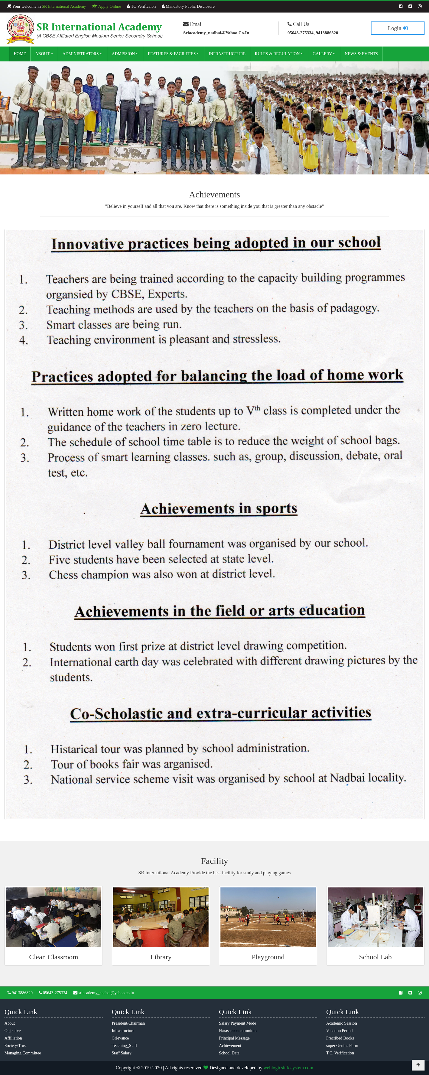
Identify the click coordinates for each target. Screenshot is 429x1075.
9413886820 (20, 993)
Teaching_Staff (124, 1045)
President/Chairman (128, 1023)
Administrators (82, 54)
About (44, 54)
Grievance (120, 1038)
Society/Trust (15, 1045)
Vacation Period (339, 1030)
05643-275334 (53, 993)
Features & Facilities (173, 54)
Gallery (324, 54)
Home (20, 54)
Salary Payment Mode (237, 1023)
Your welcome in (46, 6)
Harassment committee (238, 1030)
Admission (125, 54)
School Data (229, 1053)
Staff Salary (121, 1053)
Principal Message (234, 1038)
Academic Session (341, 1023)
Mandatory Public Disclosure (188, 6)
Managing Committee (22, 1053)
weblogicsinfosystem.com (288, 1067)
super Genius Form (342, 1045)
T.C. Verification (340, 1053)
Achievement (230, 1045)
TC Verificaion (141, 6)
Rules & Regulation (279, 54)
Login (398, 28)
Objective (12, 1030)
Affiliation (13, 1038)
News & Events (361, 54)
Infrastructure (227, 54)
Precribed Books (340, 1038)
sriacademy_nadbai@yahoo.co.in (103, 993)
